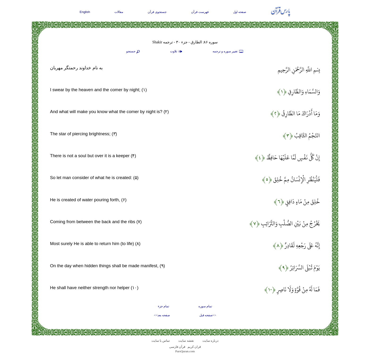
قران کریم (194, 347)
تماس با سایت (160, 340)
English (85, 12)
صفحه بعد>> (162, 315)
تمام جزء (163, 306)
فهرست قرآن (200, 12)
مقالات (118, 12)
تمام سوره (205, 306)
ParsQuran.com (185, 351)
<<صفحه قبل (207, 315)
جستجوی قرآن (157, 12)
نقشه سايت (186, 340)
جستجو (133, 51)
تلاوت (176, 51)
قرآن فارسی (177, 347)
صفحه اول (239, 12)
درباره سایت (210, 340)
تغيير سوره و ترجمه (228, 51)
